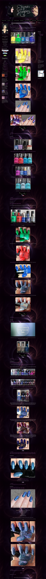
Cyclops (16, 452)
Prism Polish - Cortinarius (30, 376)
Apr (39, 38)
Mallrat (27, 198)
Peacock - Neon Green (25, 133)
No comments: (12, 358)
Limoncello (21, 133)
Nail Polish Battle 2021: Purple (14, 362)
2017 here (21, 208)
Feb (39, 40)
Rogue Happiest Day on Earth (26, 44)
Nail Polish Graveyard (16, 20)
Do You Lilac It (20, 198)
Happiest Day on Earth (17, 133)
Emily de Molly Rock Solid (23, 99)
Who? (43, 20)
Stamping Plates (22, 20)
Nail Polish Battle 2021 (25, 452)
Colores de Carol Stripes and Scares (28, 151)
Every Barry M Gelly (34, 20)
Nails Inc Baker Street (23, 223)
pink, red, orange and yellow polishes (28, 364)
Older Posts (34, 572)
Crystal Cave (13, 133)
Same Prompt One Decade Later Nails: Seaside (41, 35)
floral (17, 484)
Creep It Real (13, 452)
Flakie (16, 484)
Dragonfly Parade (19, 452)
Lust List (12, 20)
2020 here (32, 207)
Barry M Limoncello (12, 44)
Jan (39, 41)
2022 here (26, 207)
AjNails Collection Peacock (18, 44)
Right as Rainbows (12, 453)
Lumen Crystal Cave (24, 45)
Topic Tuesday (6, 63)
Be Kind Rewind (17, 198)
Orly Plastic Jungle (14, 223)
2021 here (29, 207)
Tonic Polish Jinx (31, 223)
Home (21, 572)
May (39, 37)
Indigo (22, 452)
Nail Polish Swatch (19, 570)
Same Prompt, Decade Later (28, 20)
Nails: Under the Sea (6, 90)
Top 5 (10, 134)
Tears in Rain (25, 453)
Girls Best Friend (24, 198)
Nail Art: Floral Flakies (13, 457)
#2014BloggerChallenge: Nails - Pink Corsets (6, 84)
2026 (39, 32)
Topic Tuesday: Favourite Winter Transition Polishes (18, 321)
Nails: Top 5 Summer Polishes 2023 (15, 203)
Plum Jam (30, 452)
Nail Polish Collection (4, 20)
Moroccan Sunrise (30, 198)
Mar (39, 39)
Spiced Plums (22, 453)
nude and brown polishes (20, 364)
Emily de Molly (13, 484)
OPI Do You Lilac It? (20, 151)
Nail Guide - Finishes (39, 20)
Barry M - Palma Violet (21, 376)
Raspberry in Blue (33, 452)
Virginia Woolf (13, 419)
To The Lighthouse (30, 453)
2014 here (28, 208)
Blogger (31, 577)
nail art (19, 484)
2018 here (19, 208)
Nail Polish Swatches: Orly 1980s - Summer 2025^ (6, 97)
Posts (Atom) (14, 574)
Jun (39, 36)
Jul (39, 33)
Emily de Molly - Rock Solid (25, 376)
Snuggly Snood (19, 453)
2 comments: (12, 132)
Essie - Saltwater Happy (12, 376)
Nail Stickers (21, 484)
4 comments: (12, 569)
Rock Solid (30, 133)
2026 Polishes (8, 20)
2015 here (24, 208)
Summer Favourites (33, 133)
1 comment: (11, 197)
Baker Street (13, 198)
